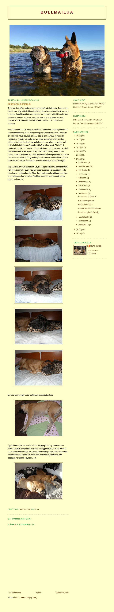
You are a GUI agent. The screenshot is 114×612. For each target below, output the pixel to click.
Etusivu (38, 592)
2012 (78, 159)
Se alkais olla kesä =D (87, 197)
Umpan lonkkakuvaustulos (89, 208)
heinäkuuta (84, 182)
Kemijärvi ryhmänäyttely (88, 212)
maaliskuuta (84, 217)
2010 (78, 233)
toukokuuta (84, 189)
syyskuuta (83, 174)
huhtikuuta (83, 193)
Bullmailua (57, 12)
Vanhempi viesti (62, 592)
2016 (78, 143)
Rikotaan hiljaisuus (86, 200)
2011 (78, 229)
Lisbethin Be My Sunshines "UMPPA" (89, 104)
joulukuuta (83, 162)
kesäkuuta (83, 185)
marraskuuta (84, 166)
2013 (78, 155)
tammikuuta (84, 225)
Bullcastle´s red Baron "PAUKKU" (87, 120)
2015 (78, 147)
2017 (78, 139)
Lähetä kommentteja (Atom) (25, 598)
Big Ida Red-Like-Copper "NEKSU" (88, 123)
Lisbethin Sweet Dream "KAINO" (87, 107)
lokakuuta (83, 170)
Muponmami (95, 246)
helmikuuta (83, 221)
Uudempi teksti (14, 592)
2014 (78, 151)
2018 (78, 136)
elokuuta (83, 178)
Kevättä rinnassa (85, 204)
